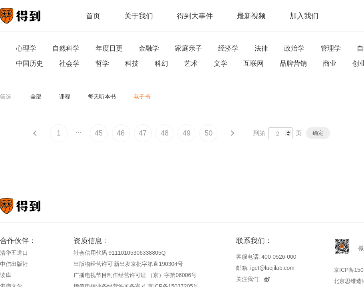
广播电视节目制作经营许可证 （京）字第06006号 (135, 275)
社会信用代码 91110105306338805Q (120, 253)
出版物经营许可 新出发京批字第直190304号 (128, 264)
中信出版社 (14, 264)
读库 (5, 275)
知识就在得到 (31, 206)
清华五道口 (14, 253)
